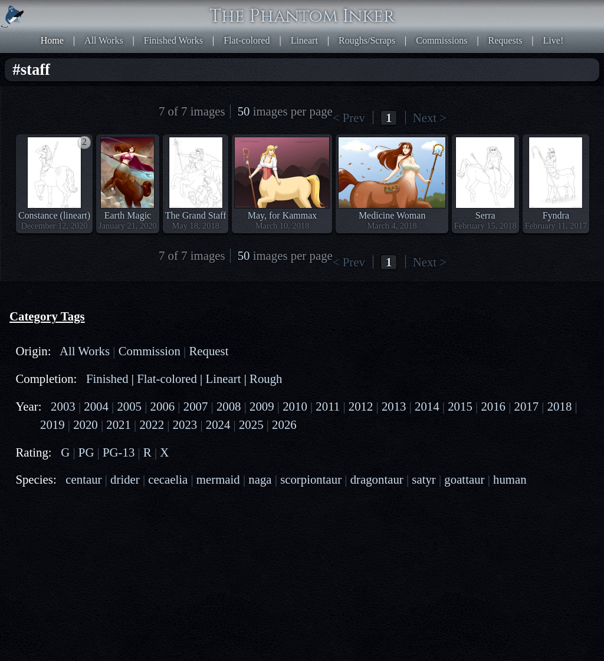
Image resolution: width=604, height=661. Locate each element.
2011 (328, 406)
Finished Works (173, 40)
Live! (553, 40)
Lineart (304, 40)
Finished (107, 378)
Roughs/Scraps (367, 40)
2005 (129, 406)
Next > (430, 117)
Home (52, 40)
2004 (96, 406)
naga (259, 479)
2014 (427, 406)
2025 (251, 424)
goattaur (464, 479)
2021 (118, 424)
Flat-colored (247, 40)
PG (86, 452)
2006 (162, 406)
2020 (85, 424)
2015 (460, 406)
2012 (361, 406)
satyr (423, 479)
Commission (149, 351)
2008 (228, 406)
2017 (526, 406)
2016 (493, 406)
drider (125, 479)
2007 (195, 406)
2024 (218, 424)
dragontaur (376, 479)
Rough (266, 378)
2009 (262, 406)
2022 (151, 424)
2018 (559, 406)
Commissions (441, 40)
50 (244, 111)
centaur (83, 479)
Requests (505, 40)
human (510, 479)
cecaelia (168, 479)
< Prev (349, 117)
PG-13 (118, 452)
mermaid (218, 479)
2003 (63, 406)
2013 (394, 406)
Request (208, 351)
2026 (284, 424)
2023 (185, 424)
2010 (295, 406)
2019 (52, 424)
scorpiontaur (311, 479)
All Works (103, 40)
